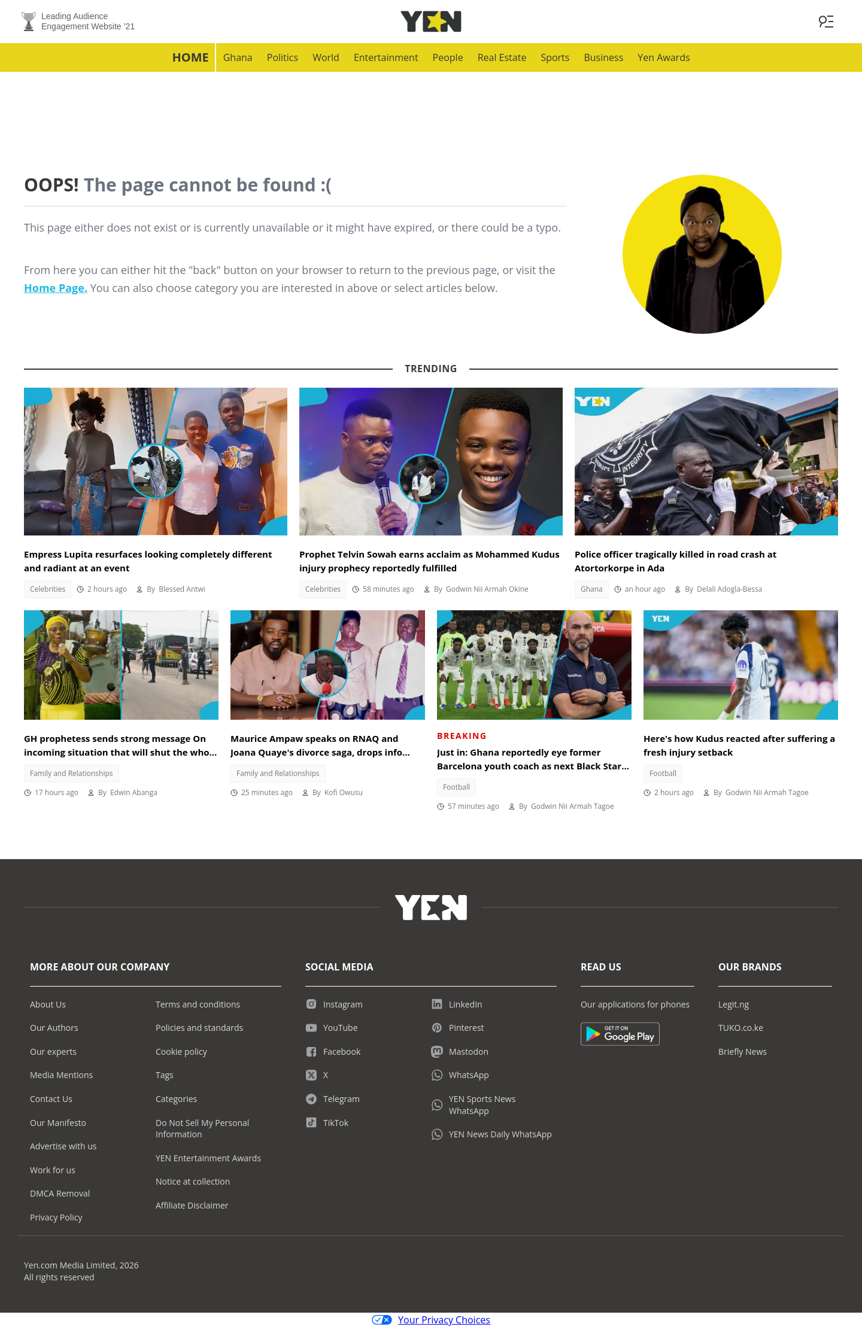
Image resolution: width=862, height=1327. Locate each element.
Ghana (238, 57)
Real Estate (502, 57)
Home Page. (55, 288)
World (325, 57)
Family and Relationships (71, 773)
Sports (555, 57)
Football (456, 787)
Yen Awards (664, 57)
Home (190, 57)
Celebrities (47, 589)
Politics (282, 57)
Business (603, 57)
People (448, 57)
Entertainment (386, 57)
